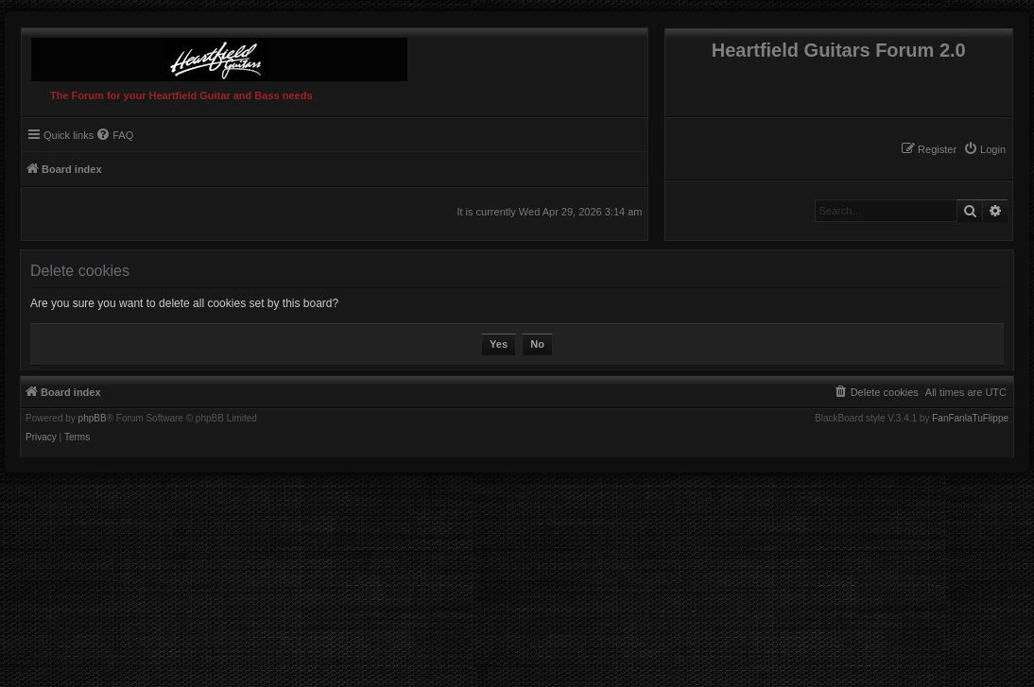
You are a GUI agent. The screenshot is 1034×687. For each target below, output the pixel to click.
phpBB (92, 418)
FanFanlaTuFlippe (970, 418)
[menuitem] (984, 149)
